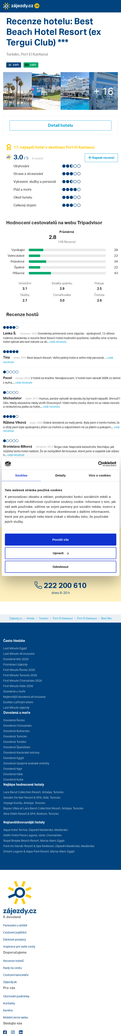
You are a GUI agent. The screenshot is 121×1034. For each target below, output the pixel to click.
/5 (16, 64)
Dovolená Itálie (13, 774)
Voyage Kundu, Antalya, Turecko (24, 803)
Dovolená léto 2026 (16, 659)
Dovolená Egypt (13, 758)
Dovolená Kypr (12, 768)
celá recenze (57, 341)
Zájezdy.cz (15, 618)
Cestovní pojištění (14, 932)
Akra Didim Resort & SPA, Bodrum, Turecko (31, 813)
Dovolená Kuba (13, 779)
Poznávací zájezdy (15, 664)
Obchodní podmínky (16, 996)
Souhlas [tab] (21, 475)
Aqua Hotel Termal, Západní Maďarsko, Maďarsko (35, 830)
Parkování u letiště (15, 925)
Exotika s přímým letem (18, 702)
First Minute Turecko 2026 (20, 675)
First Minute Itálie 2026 (18, 686)
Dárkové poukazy (14, 939)
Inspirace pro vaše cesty (19, 946)
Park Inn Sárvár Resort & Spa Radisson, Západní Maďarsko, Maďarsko (48, 846)
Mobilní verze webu (15, 1017)
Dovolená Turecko (15, 736)
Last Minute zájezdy (16, 707)
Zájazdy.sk (10, 982)
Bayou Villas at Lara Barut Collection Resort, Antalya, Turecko (43, 808)
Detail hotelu (60, 125)
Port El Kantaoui (63, 618)
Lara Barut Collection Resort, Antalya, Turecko (33, 792)
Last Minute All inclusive (19, 653)
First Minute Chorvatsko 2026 (22, 680)
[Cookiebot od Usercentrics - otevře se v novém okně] (98, 464)
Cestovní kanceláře (16, 975)
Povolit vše (60, 539)
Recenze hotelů (13, 960)
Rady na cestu (12, 968)
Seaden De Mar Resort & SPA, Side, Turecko (31, 797)
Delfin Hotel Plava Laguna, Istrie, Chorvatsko (32, 835)
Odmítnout (61, 566)
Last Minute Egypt (15, 648)
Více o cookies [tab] (100, 475)
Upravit (61, 553)
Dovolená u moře (14, 691)
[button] (21, 15)
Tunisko (44, 618)
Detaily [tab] (60, 475)
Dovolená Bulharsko (16, 731)
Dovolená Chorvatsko (17, 725)
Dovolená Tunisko (14, 741)
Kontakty (9, 1003)
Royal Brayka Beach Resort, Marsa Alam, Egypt (34, 840)
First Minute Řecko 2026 (19, 670)
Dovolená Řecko (14, 720)
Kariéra (8, 1010)
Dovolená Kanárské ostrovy (21, 752)
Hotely (30, 618)
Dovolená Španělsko (16, 747)
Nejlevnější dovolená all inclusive (24, 696)
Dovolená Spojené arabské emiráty (26, 763)
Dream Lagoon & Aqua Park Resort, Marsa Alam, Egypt (39, 851)
